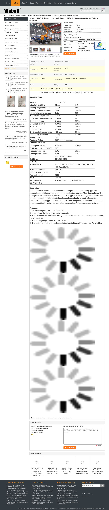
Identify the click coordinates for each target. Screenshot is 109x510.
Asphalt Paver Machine (11, 42)
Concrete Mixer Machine (11, 52)
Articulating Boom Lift (66, 418)
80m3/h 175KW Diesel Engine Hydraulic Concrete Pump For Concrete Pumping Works (67, 497)
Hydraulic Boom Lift (20, 15)
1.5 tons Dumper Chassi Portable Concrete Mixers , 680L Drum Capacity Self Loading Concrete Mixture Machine (17, 492)
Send (102, 485)
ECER (102, 508)
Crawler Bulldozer (10, 25)
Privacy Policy (21, 508)
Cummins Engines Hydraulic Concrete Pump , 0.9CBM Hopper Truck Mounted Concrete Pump (67, 502)
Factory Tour (34, 3)
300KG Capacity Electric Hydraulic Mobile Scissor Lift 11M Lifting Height (97, 470)
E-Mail (84, 494)
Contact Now (71, 53)
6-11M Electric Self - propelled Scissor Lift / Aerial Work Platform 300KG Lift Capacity (52, 470)
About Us (24, 3)
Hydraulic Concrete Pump (12, 58)
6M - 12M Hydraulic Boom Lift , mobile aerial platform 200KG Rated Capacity (19, 78)
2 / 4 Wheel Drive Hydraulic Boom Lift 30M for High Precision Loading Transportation (19, 84)
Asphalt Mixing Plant (10, 48)
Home (8, 3)
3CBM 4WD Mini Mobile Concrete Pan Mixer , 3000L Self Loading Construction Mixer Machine (17, 502)
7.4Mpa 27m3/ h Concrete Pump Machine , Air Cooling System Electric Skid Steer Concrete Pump (67, 492)
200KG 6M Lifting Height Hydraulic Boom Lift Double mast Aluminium (67, 470)
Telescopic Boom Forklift (11, 65)
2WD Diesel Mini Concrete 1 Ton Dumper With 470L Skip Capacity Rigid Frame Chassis (42, 486)
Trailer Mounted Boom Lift (53, 418)
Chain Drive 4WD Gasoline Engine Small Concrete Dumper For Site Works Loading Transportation (42, 502)
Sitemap (90, 494)
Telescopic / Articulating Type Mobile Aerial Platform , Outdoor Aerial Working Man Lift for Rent (19, 90)
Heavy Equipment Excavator (13, 29)
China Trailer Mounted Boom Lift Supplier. (37, 508)
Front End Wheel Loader (12, 22)
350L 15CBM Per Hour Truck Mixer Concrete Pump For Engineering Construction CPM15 (66, 486)
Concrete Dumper (10, 55)
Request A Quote (70, 3)
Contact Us (58, 3)
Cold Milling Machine (11, 45)
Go (103, 11)
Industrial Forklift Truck (11, 62)
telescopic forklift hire (39, 418)
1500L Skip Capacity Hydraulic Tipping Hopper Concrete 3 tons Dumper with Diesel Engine (42, 492)
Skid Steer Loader (10, 35)
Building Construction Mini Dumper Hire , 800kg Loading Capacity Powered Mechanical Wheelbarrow (42, 497)
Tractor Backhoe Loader (11, 32)
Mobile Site (85, 496)
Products (15, 3)
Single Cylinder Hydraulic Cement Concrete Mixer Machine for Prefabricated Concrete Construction (16, 486)
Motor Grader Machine (11, 38)
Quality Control (46, 3)
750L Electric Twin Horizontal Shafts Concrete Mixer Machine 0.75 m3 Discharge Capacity (16, 497)
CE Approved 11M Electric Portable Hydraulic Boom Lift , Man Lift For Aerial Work (82, 470)
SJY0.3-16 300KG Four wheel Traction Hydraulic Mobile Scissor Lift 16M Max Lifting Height (37, 471)
